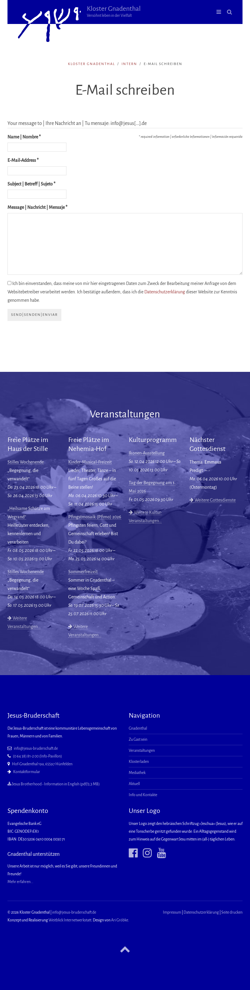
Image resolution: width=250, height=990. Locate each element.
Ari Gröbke (119, 920)
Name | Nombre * (24, 137)
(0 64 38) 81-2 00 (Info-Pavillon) (37, 756)
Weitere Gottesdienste (213, 500)
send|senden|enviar (34, 315)
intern (129, 64)
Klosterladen (139, 762)
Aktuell (134, 784)
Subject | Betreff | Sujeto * (31, 184)
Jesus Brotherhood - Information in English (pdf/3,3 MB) (53, 784)
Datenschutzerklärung (164, 291)
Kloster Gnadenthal (114, 11)
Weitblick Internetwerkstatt (70, 920)
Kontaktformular (26, 772)
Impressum (172, 912)
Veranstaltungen (142, 750)
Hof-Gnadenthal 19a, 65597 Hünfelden (42, 764)
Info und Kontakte (143, 795)
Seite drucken (232, 912)
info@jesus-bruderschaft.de (36, 748)
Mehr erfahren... (20, 882)
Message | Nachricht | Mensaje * (37, 207)
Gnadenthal (138, 728)
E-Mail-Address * (23, 160)
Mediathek (137, 773)
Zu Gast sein (138, 739)
